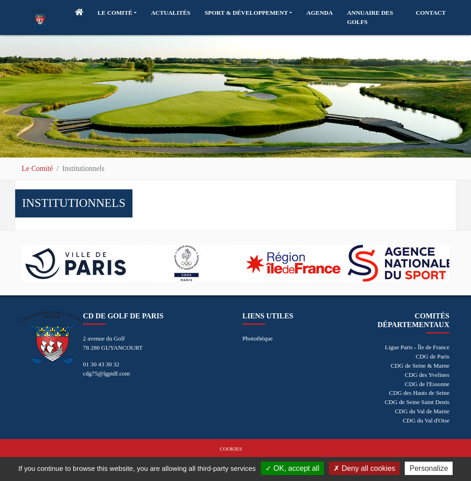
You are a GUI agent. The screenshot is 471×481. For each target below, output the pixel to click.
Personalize (428, 468)
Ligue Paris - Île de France (417, 347)
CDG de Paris (432, 356)
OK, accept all (292, 468)
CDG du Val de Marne (422, 411)
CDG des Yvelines (427, 374)
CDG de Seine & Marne (420, 365)
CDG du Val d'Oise (426, 420)
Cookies (231, 449)
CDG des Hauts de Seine (419, 392)
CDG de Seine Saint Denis (417, 402)
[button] (117, 13)
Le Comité (37, 168)
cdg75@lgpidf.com (106, 373)
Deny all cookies (364, 468)
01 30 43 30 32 (101, 364)
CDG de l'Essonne (427, 384)
